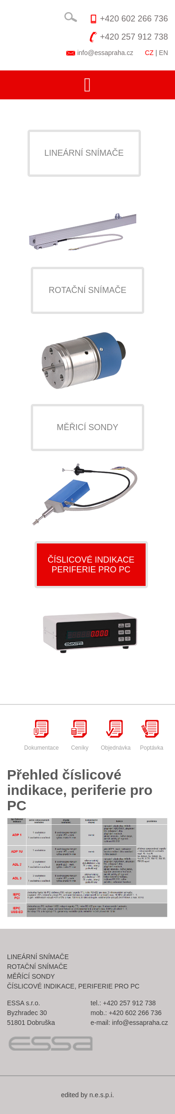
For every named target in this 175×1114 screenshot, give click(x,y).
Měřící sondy (31, 976)
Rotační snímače (87, 290)
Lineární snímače (84, 153)
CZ (149, 52)
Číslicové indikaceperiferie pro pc (91, 564)
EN (163, 52)
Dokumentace (41, 735)
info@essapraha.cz (105, 52)
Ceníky (79, 735)
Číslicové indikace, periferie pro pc (73, 986)
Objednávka (116, 735)
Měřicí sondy (87, 427)
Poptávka (151, 735)
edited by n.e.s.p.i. (87, 1095)
